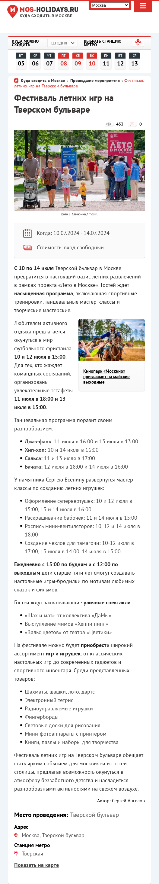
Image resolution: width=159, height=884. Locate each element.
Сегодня (59, 43)
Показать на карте (36, 864)
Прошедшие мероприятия (95, 80)
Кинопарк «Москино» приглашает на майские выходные (106, 376)
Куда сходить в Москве (46, 16)
